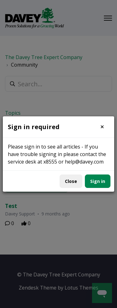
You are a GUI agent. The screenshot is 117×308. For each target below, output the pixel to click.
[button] (102, 127)
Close (71, 181)
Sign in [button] (97, 181)
